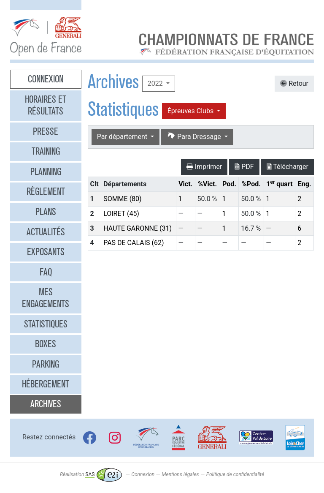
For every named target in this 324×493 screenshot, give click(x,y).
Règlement (46, 191)
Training (46, 151)
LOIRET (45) (121, 214)
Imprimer (204, 167)
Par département (123, 137)
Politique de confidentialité (235, 474)
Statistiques (46, 324)
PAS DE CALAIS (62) (133, 243)
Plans (45, 212)
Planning (45, 171)
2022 (156, 83)
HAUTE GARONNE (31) (137, 228)
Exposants (46, 252)
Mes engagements (45, 298)
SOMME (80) (122, 199)
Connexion (45, 79)
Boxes (45, 344)
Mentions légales (180, 474)
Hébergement (45, 384)
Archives (45, 404)
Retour (294, 83)
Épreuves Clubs (191, 111)
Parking (45, 364)
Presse (45, 131)
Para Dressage (194, 136)
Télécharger (287, 167)
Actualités (46, 232)
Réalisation (91, 474)
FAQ (46, 272)
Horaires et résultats (45, 105)
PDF (244, 167)
